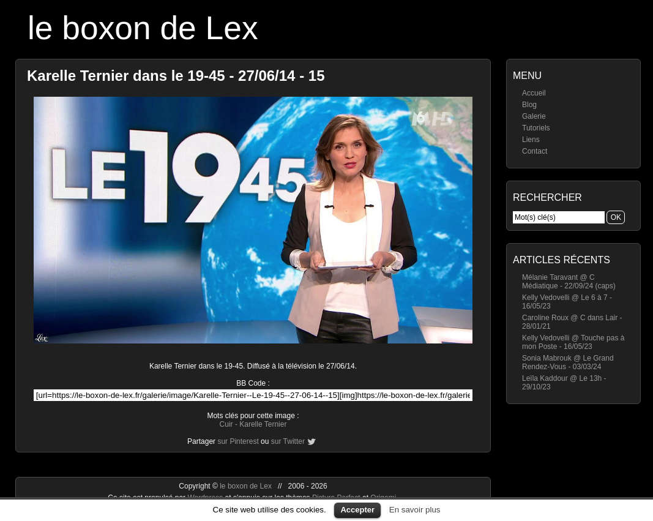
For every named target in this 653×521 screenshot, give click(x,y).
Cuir (226, 424)
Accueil (534, 93)
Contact (534, 151)
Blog (529, 104)
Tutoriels (536, 128)
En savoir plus (415, 509)
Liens (531, 139)
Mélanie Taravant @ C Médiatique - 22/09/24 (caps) (569, 281)
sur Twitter (288, 441)
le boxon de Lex (143, 28)
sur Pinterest (237, 441)
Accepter (357, 509)
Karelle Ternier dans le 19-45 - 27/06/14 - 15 (176, 75)
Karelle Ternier (262, 424)
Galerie (534, 116)
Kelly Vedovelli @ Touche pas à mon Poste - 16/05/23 (573, 342)
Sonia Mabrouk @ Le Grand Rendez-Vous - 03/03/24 (568, 362)
